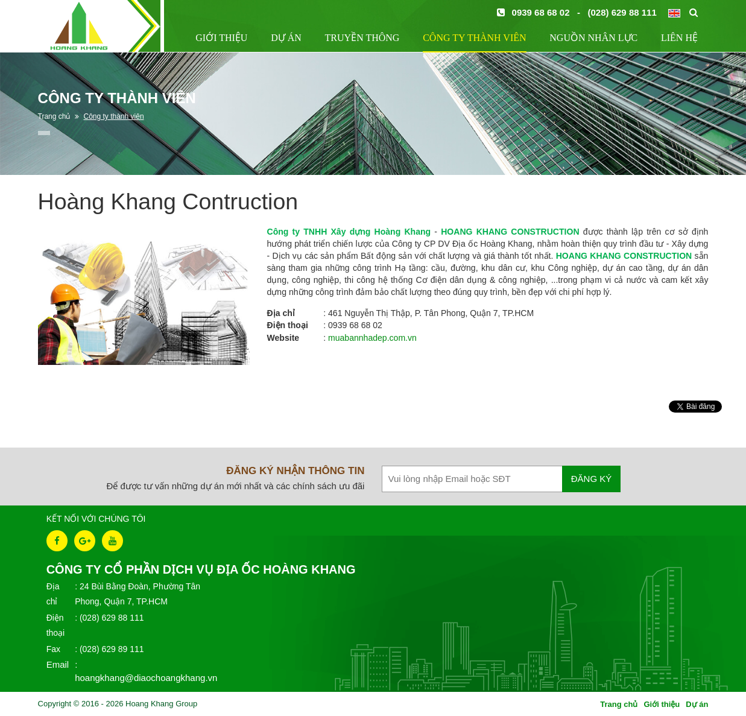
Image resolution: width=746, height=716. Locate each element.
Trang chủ (618, 704)
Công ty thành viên (474, 38)
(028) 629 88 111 (622, 12)
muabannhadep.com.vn (372, 338)
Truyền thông (362, 38)
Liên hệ (679, 38)
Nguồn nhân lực (593, 38)
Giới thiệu (221, 38)
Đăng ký (591, 479)
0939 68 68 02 (541, 12)
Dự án (286, 38)
